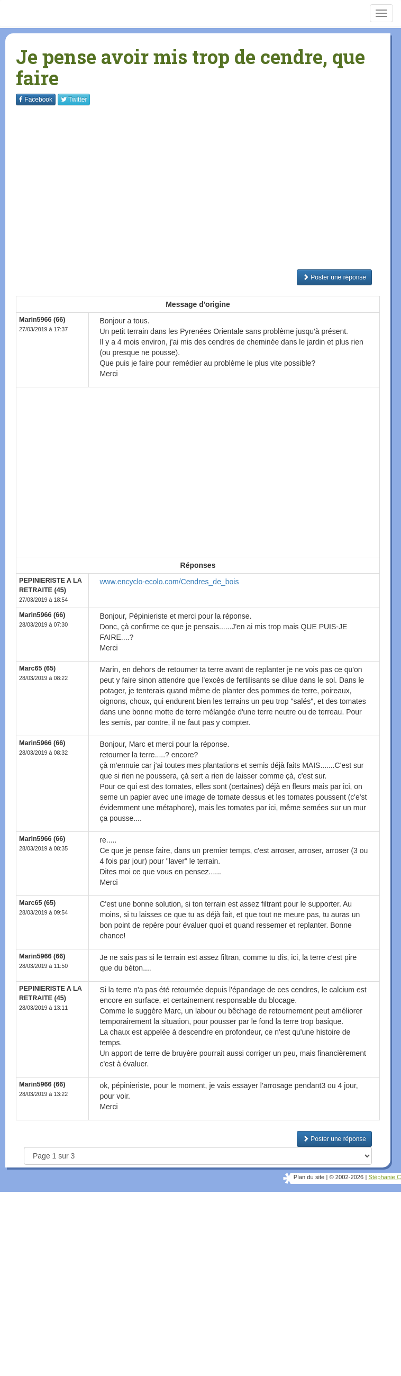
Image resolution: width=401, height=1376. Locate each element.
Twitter (74, 99)
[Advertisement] (208, 187)
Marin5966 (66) (42, 319)
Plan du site (309, 1177)
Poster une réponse (334, 277)
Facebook (35, 99)
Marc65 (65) (37, 668)
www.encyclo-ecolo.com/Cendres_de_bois (169, 581)
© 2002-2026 (346, 1177)
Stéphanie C (384, 1177)
